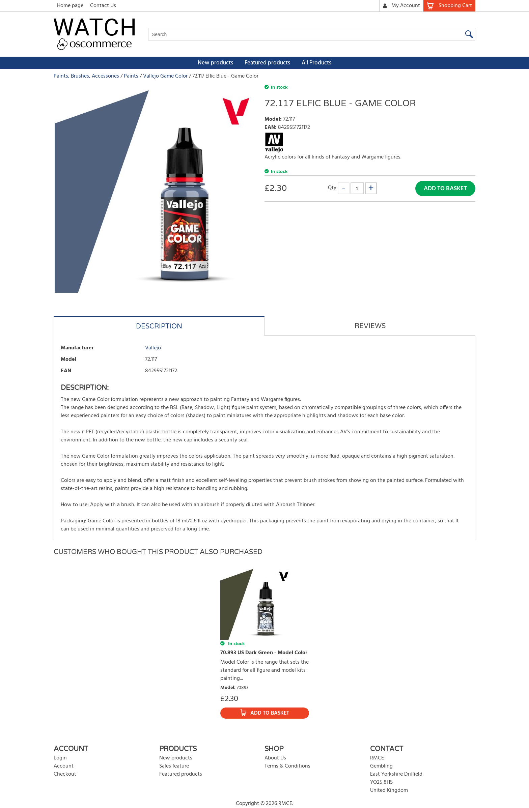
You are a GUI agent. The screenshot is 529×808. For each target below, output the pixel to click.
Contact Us (103, 5)
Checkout (65, 774)
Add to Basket (445, 189)
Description (159, 326)
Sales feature (174, 766)
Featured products (267, 62)
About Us (275, 758)
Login (60, 758)
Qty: (333, 187)
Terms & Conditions (287, 766)
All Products (316, 62)
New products (215, 62)
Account (64, 766)
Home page (70, 5)
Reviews (370, 326)
